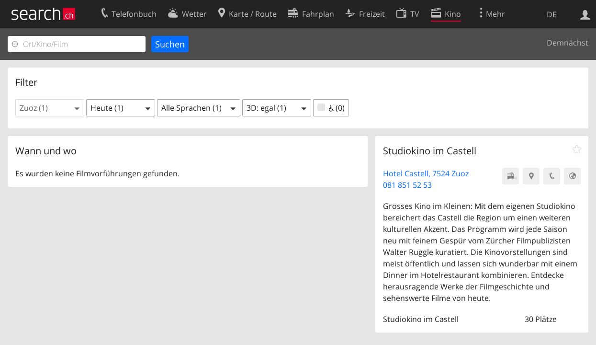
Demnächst (567, 42)
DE (552, 14)
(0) (331, 108)
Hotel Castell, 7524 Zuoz (426, 173)
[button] (49, 107)
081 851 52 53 (407, 185)
